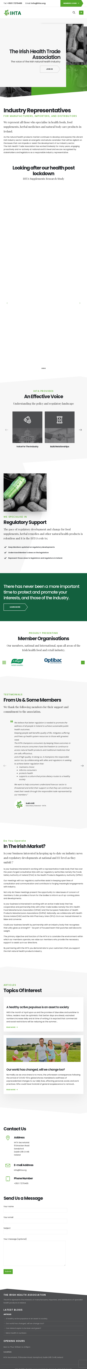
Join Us (49, 69)
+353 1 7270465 (14, 3)
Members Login (71, 3)
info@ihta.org (20, 1170)
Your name (35, 1208)
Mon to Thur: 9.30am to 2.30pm (17, 1347)
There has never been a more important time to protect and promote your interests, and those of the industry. (41, 592)
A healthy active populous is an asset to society (37, 1007)
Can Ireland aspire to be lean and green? (23, 1328)
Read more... (12, 1027)
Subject (35, 1230)
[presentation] (6, 430)
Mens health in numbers (16, 1333)
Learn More (15, 607)
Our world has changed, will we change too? (35, 1069)
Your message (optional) (34, 1246)
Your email (35, 1219)
